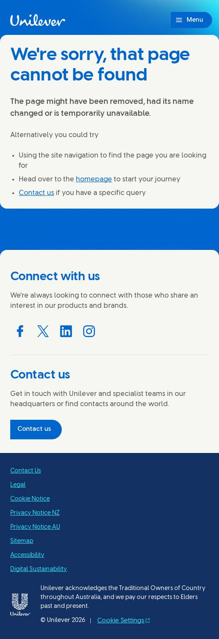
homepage (94, 179)
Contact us (36, 193)
